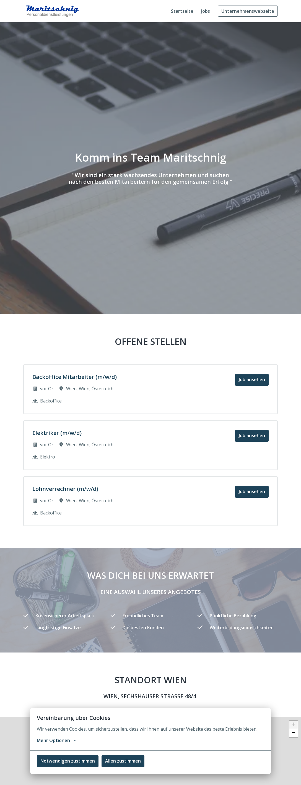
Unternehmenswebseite (247, 11)
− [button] (293, 733)
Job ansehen (252, 379)
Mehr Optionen (56, 740)
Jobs (205, 11)
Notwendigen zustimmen (67, 761)
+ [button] (293, 725)
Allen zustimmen (123, 761)
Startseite (182, 11)
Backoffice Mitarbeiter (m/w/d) (74, 377)
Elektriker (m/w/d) (57, 433)
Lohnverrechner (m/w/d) (65, 489)
